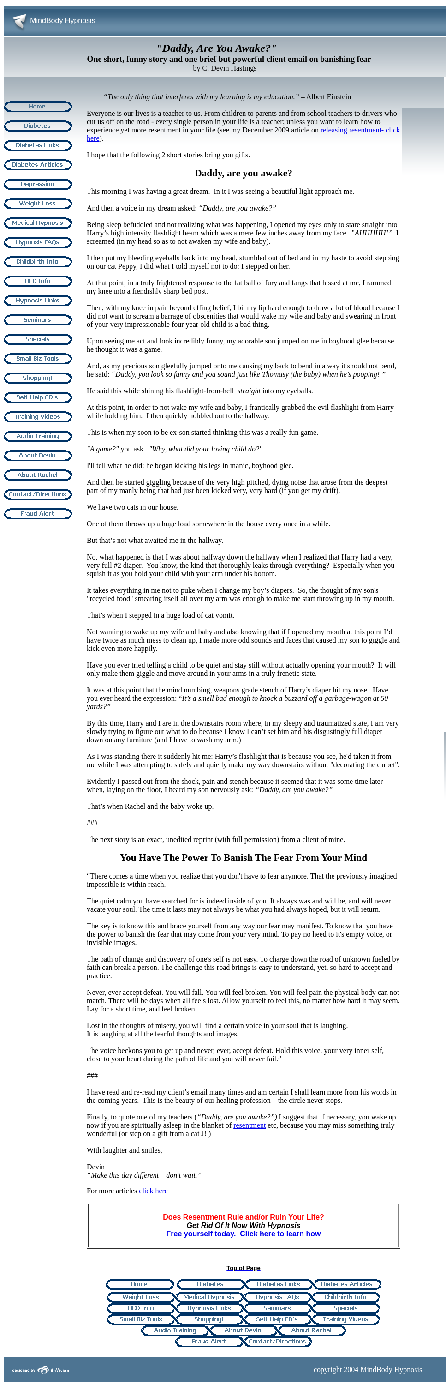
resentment (249, 1125)
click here (153, 1191)
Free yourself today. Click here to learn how (244, 1234)
